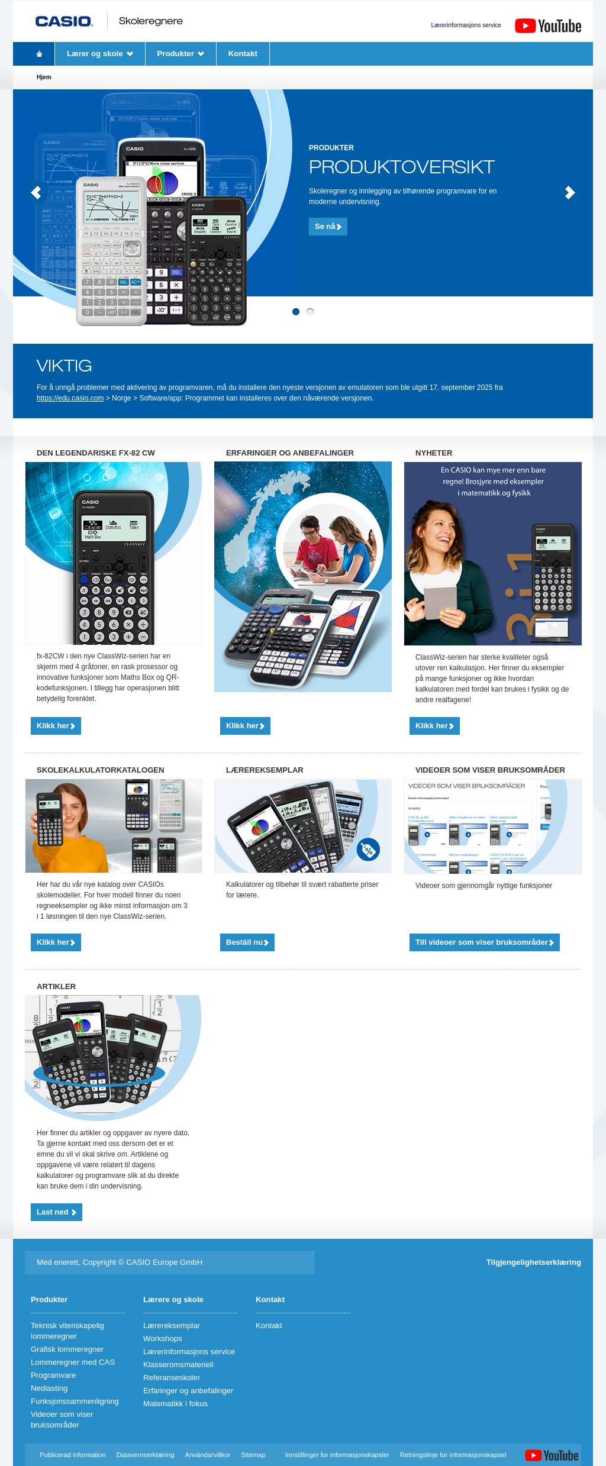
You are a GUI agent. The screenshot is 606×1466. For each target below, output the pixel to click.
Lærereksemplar (171, 1325)
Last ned (53, 1211)
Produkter (175, 53)
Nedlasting (49, 1388)
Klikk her (53, 725)
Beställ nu (244, 942)
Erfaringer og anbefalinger (188, 1390)
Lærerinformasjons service (466, 25)
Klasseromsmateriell (178, 1364)
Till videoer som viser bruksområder (481, 942)
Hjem (39, 54)
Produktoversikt (402, 167)
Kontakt (242, 53)
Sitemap (253, 1454)
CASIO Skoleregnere (108, 21)
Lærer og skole (95, 53)
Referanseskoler (171, 1377)
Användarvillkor (208, 1454)
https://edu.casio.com (70, 398)
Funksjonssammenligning (75, 1401)
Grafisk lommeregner (67, 1349)
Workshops (162, 1338)
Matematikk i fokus (175, 1403)
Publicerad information (74, 1454)
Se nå (325, 226)
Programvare (53, 1375)
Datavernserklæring (146, 1454)
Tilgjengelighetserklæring (533, 1262)
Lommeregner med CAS (73, 1362)
